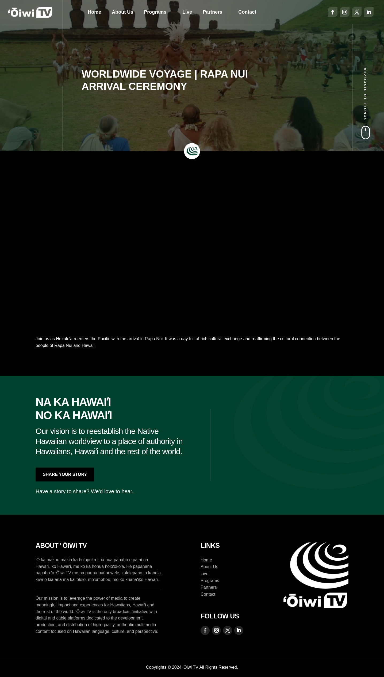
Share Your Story (65, 474)
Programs (155, 12)
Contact (247, 12)
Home (94, 12)
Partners (212, 12)
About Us (122, 12)
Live (187, 12)
